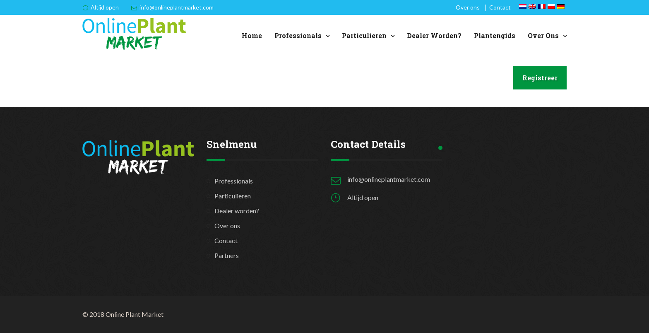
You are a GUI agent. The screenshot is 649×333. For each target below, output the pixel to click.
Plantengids (494, 35)
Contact (500, 7)
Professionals (298, 35)
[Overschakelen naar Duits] (561, 6)
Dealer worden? (434, 35)
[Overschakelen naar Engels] (532, 6)
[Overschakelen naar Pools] (551, 6)
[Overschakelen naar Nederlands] (522, 6)
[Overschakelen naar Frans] (542, 6)
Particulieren (364, 35)
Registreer (540, 77)
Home (252, 35)
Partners (226, 255)
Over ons (468, 7)
